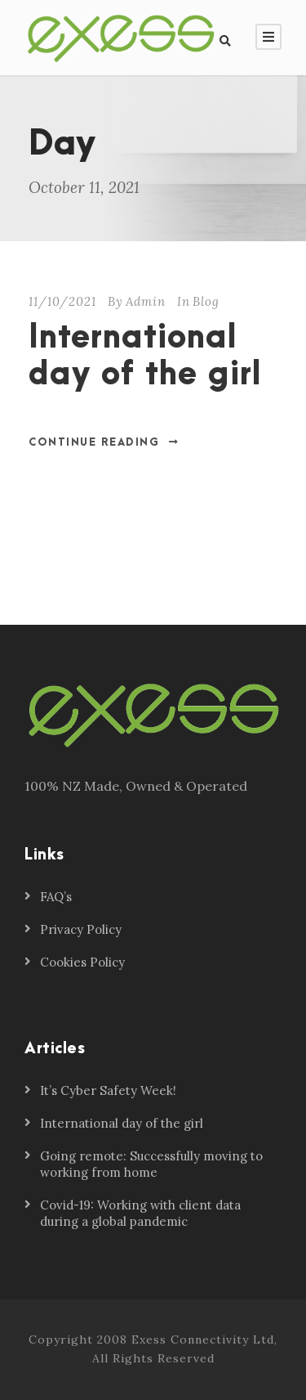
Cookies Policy (82, 962)
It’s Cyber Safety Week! (108, 1090)
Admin (146, 301)
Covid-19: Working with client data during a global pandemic (140, 1213)
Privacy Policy (81, 929)
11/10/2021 (62, 301)
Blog (206, 301)
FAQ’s (56, 896)
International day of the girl (145, 356)
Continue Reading (104, 442)
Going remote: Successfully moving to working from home (151, 1164)
